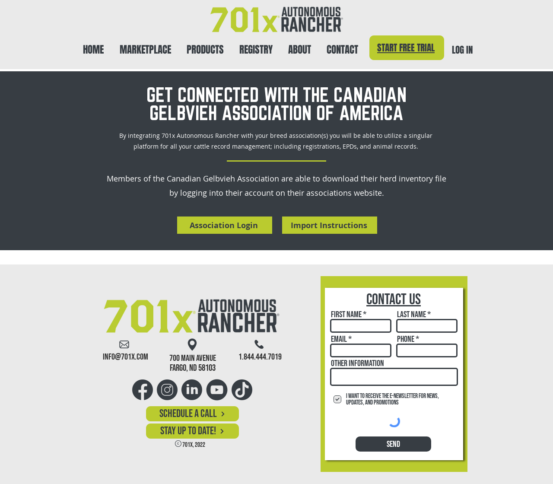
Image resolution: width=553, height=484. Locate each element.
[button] (205, 46)
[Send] (393, 444)
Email (339, 339)
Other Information (357, 363)
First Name (346, 314)
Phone (405, 339)
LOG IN (462, 50)
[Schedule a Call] (192, 413)
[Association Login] (224, 225)
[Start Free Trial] (406, 47)
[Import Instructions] (329, 225)
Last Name (411, 314)
